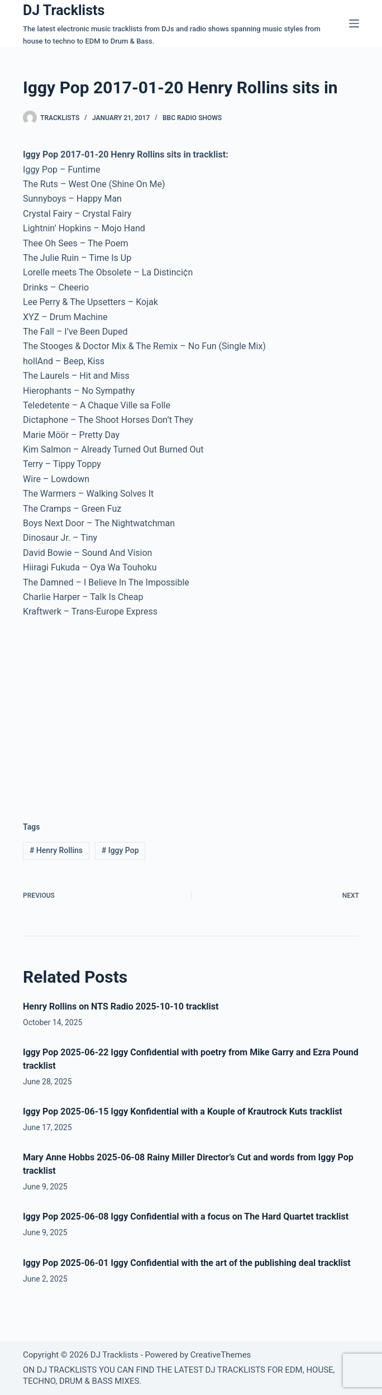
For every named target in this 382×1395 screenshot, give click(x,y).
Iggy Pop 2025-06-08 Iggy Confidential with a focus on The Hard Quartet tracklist (185, 1216)
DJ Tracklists (63, 10)
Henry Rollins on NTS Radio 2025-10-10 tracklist (120, 1006)
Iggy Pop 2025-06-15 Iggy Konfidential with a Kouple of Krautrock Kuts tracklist (182, 1111)
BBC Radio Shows (192, 118)
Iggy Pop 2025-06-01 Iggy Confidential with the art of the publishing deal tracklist (187, 1263)
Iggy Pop (120, 850)
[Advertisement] (117, 711)
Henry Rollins (56, 850)
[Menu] (354, 23)
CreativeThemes (220, 1355)
